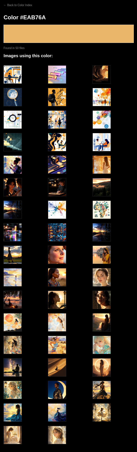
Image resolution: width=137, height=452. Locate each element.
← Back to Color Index (18, 5)
